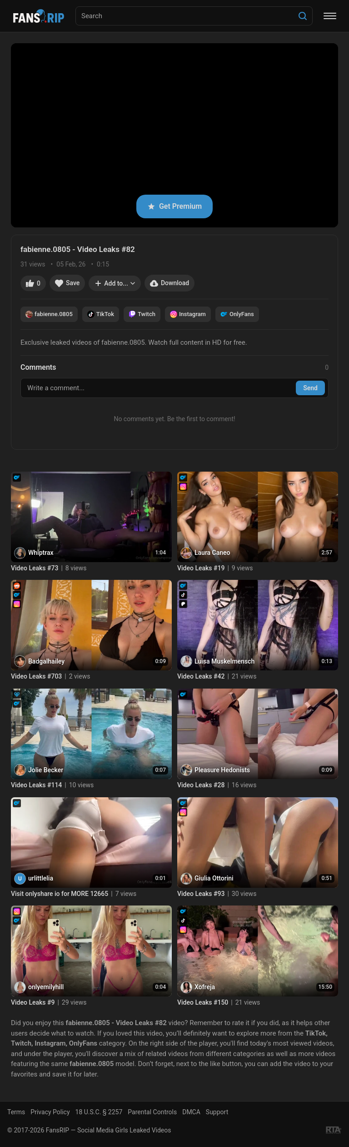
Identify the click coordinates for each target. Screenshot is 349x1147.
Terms (16, 1112)
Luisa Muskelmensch (224, 661)
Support (217, 1112)
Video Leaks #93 (200, 893)
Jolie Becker (45, 770)
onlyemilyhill (46, 987)
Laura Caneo (212, 552)
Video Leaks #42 (200, 676)
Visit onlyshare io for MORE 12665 (59, 893)
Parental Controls (152, 1112)
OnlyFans (237, 314)
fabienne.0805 (49, 314)
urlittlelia (40, 878)
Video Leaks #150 (202, 1002)
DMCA (191, 1112)
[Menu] (330, 16)
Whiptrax (41, 552)
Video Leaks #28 (200, 785)
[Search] (303, 16)
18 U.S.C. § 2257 (99, 1112)
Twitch (142, 314)
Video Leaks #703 (36, 676)
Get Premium (174, 206)
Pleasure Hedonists (222, 770)
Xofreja (204, 987)
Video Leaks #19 (200, 568)
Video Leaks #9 (33, 1002)
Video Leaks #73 (34, 568)
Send (310, 388)
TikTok (100, 314)
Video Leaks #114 (36, 785)
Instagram (188, 314)
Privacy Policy (50, 1112)
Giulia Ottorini (214, 878)
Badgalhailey (46, 661)
